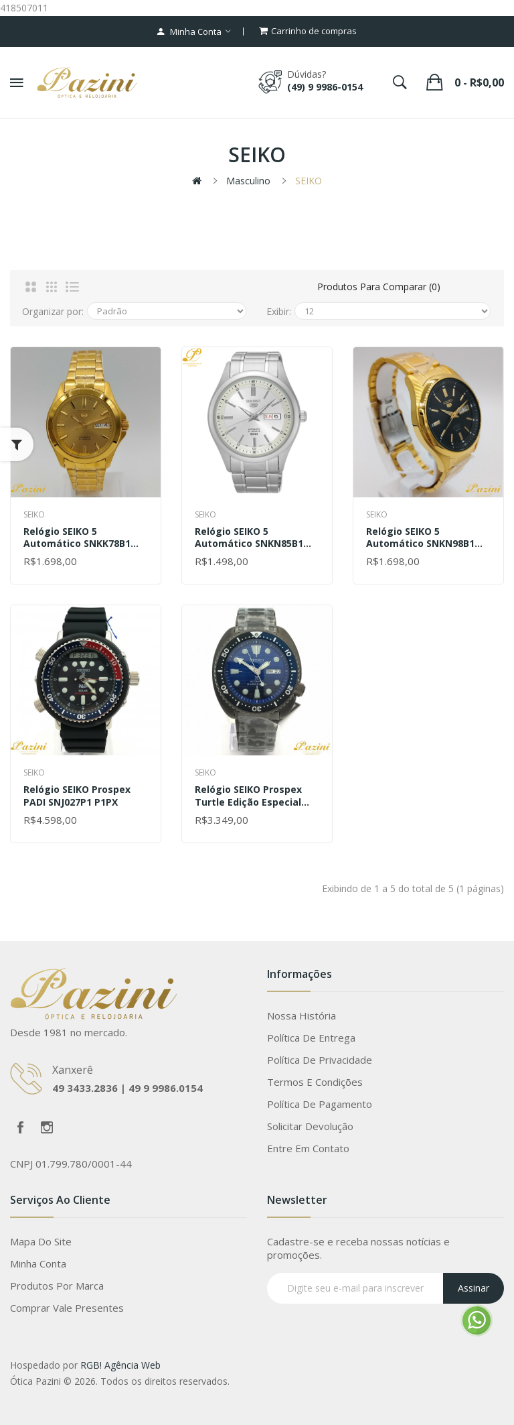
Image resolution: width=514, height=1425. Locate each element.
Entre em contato (308, 1148)
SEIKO (308, 180)
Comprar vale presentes (67, 1307)
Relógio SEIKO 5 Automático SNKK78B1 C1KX (77, 537)
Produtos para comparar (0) (378, 286)
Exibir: (278, 311)
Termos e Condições (315, 1082)
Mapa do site (41, 1241)
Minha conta (38, 1263)
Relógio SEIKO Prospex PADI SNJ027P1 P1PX (77, 796)
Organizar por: (53, 311)
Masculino (248, 180)
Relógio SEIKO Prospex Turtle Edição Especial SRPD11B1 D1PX (248, 796)
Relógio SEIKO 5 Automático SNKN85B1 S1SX (249, 537)
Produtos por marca (57, 1285)
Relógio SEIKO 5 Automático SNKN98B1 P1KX (420, 537)
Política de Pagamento (319, 1104)
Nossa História (301, 1015)
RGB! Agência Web (120, 1365)
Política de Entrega (311, 1037)
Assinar (473, 1288)
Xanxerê (72, 1069)
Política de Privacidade (319, 1059)
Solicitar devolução (310, 1126)
